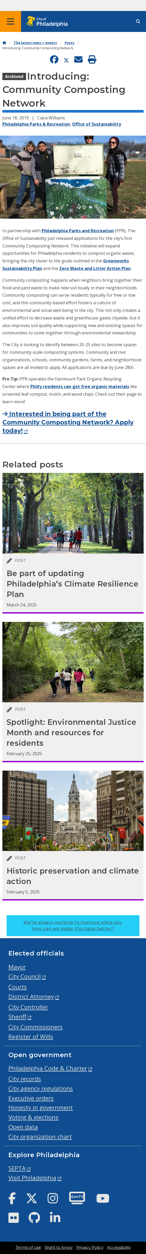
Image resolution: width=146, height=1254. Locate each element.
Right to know (59, 1247)
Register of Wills (30, 1036)
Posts (69, 43)
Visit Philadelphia (32, 1178)
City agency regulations (40, 1088)
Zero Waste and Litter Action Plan (95, 268)
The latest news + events (35, 43)
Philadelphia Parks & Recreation (36, 124)
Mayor (17, 967)
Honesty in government (40, 1107)
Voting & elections (33, 1117)
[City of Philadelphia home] (48, 21)
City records (24, 1079)
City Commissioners (35, 1027)
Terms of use (28, 1247)
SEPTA (17, 1168)
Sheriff (17, 1017)
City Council (24, 976)
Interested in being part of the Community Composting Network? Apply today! (68, 422)
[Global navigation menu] (10, 21)
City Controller (28, 1007)
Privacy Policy (89, 1247)
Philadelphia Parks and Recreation (78, 231)
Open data (23, 1127)
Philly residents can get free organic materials (79, 386)
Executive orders (31, 1098)
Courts (17, 987)
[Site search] (138, 21)
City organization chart (40, 1137)
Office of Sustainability (96, 124)
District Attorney (31, 996)
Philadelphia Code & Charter (47, 1068)
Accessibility (119, 1247)
